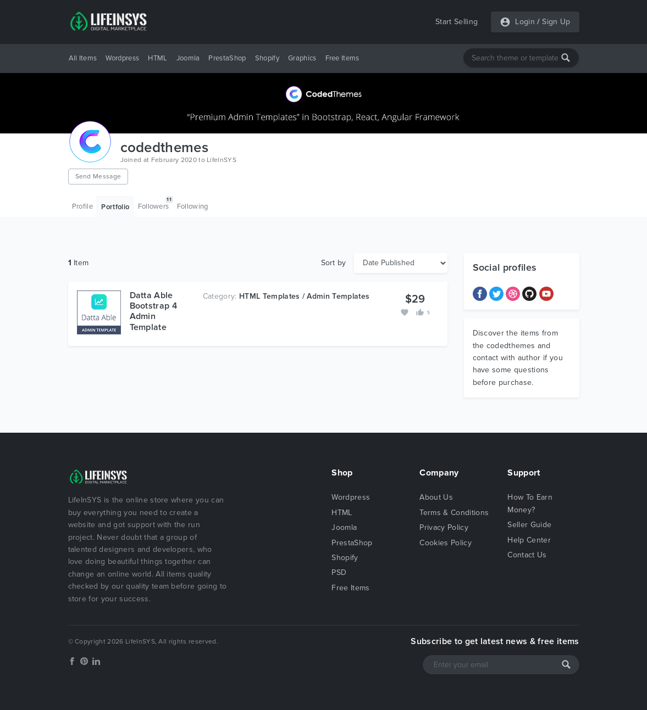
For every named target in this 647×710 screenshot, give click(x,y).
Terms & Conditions (454, 512)
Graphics (302, 58)
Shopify (267, 58)
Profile (82, 206)
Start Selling (456, 21)
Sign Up (556, 21)
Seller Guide (529, 524)
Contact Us (526, 555)
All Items (83, 58)
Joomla (188, 58)
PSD (338, 572)
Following (192, 206)
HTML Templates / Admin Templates (304, 296)
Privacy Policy (443, 527)
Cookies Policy (445, 542)
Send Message (98, 176)
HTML (157, 58)
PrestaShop (227, 58)
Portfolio (115, 207)
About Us (436, 497)
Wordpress (122, 58)
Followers (155, 203)
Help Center (529, 540)
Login (525, 21)
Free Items (342, 58)
